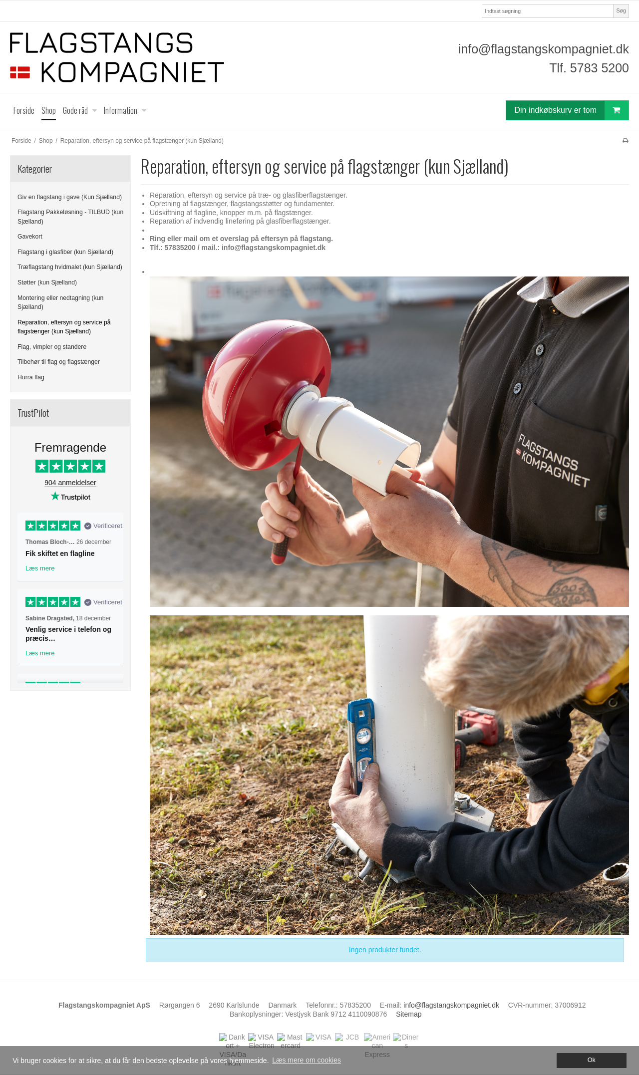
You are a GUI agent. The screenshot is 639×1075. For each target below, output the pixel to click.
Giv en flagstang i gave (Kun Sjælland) (69, 197)
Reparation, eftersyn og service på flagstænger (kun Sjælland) (64, 327)
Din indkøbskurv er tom (571, 110)
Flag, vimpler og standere (51, 346)
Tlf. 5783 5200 (589, 68)
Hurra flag (30, 377)
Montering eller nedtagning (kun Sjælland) (60, 302)
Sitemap (408, 1014)
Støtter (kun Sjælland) (47, 282)
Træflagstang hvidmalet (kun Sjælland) (69, 267)
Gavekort (29, 236)
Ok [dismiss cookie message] (592, 1060)
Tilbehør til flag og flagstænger (58, 361)
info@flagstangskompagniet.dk (543, 49)
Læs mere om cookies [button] (306, 1060)
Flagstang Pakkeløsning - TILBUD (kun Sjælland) (70, 217)
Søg (621, 10)
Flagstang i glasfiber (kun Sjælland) (65, 252)
